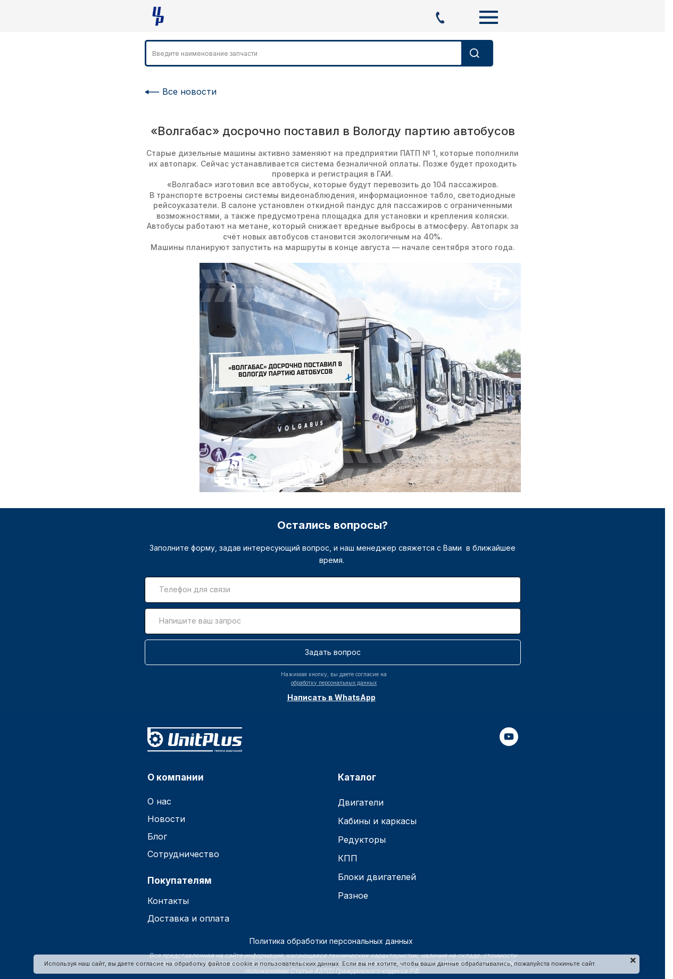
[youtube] (509, 742)
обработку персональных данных (334, 682)
